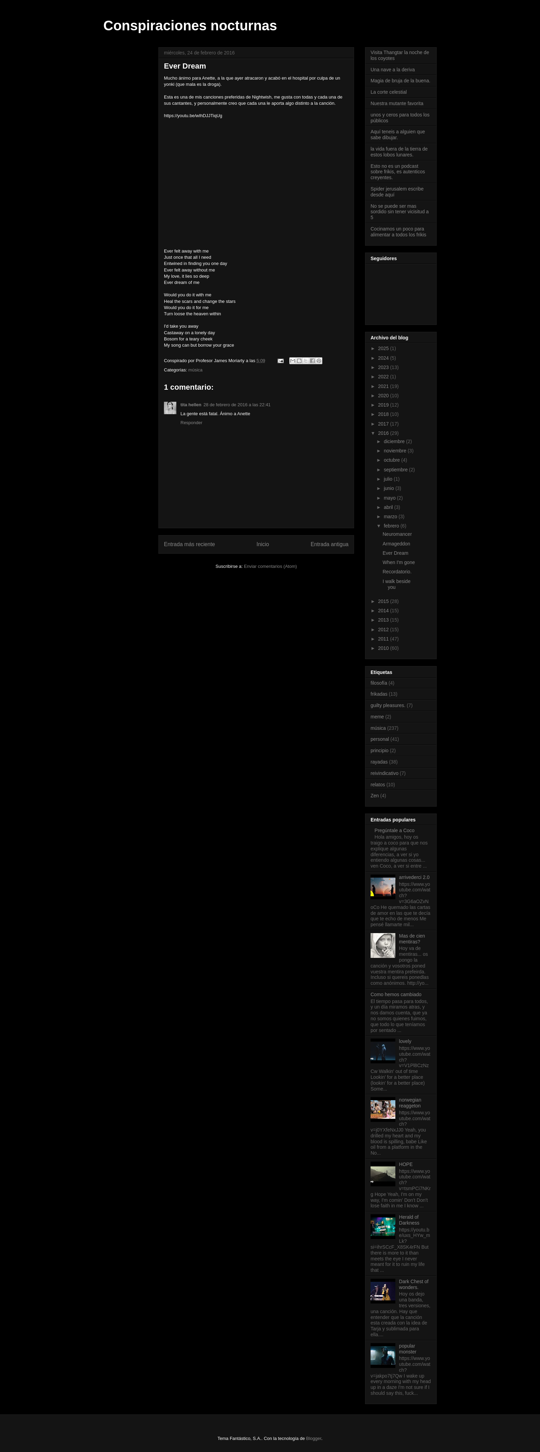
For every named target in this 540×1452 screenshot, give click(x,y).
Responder (191, 422)
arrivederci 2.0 (414, 877)
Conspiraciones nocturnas (190, 25)
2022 (384, 376)
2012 (384, 629)
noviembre (395, 450)
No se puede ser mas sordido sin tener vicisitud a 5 (400, 212)
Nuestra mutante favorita (397, 103)
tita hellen (190, 404)
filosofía (379, 683)
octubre (392, 460)
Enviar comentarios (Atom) (270, 566)
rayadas (379, 762)
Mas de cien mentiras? (412, 938)
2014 (384, 610)
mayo (390, 498)
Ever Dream (395, 553)
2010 (384, 648)
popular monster (408, 1348)
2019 (384, 405)
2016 (384, 433)
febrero (392, 526)
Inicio (263, 544)
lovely (405, 1041)
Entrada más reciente (189, 544)
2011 (384, 639)
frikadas (379, 694)
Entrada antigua (330, 544)
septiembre (396, 469)
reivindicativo (384, 773)
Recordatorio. (397, 571)
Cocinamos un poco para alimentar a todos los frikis (398, 231)
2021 (384, 386)
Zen (375, 795)
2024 (384, 358)
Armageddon (396, 543)
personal (380, 739)
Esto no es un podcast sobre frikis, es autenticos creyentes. (398, 172)
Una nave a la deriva (393, 69)
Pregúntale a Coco (395, 830)
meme (377, 716)
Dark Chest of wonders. (414, 1284)
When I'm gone (399, 562)
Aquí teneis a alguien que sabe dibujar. (398, 134)
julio (389, 479)
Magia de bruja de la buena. (400, 80)
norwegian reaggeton (410, 1102)
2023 (384, 367)
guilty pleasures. (388, 705)
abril (389, 507)
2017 (384, 424)
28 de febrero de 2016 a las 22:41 (237, 404)
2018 (384, 414)
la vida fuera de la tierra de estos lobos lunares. (399, 151)
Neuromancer (397, 534)
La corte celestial (389, 92)
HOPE (406, 1164)
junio (389, 488)
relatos (378, 784)
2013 (384, 620)
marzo (391, 516)
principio (379, 750)
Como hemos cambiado (396, 994)
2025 (384, 348)
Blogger (313, 1438)
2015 (384, 601)
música (195, 369)
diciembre (395, 441)
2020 (384, 395)
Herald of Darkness (409, 1220)
